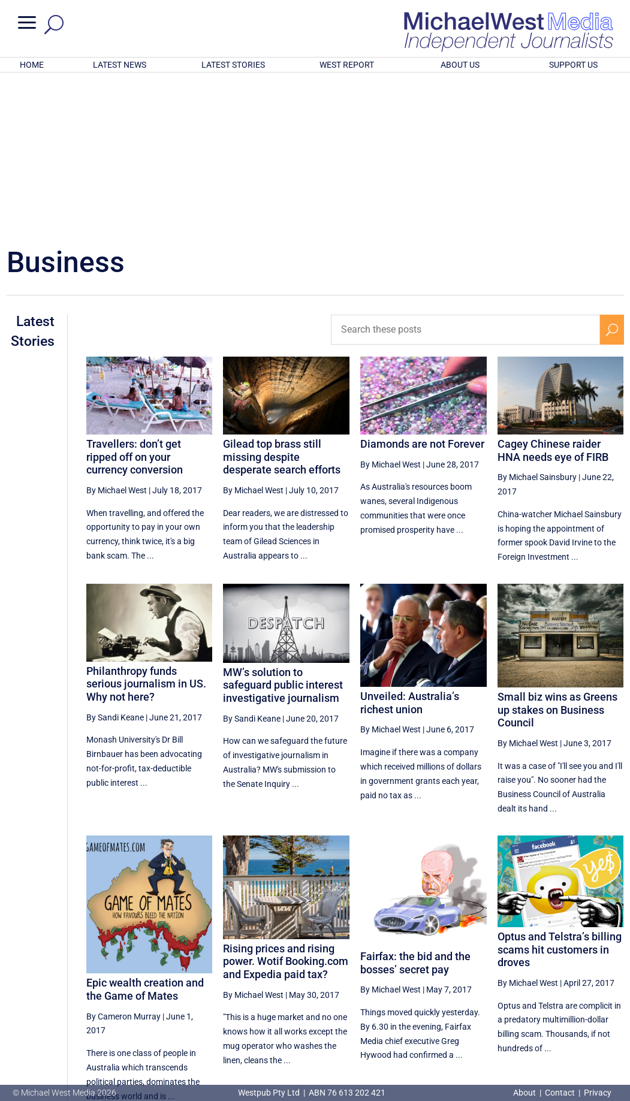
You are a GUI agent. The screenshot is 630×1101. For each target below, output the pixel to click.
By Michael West (116, 333)
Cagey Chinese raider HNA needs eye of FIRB (553, 293)
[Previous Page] (435, 989)
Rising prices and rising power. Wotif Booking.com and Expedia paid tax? (285, 804)
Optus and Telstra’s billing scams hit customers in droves (560, 792)
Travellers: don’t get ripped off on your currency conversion (134, 299)
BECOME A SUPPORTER (569, 1029)
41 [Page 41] (584, 989)
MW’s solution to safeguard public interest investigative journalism (283, 528)
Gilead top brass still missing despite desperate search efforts (281, 299)
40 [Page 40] (554, 989)
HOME (32, 65)
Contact (560, 1092)
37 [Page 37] (463, 989)
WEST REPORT (346, 65)
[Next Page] (612, 989)
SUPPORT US (573, 65)
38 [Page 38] (493, 989)
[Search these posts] (465, 173)
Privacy (597, 1092)
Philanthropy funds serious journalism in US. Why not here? (146, 527)
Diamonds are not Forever (422, 286)
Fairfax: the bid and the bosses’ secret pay (415, 806)
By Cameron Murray (123, 859)
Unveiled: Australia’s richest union (409, 546)
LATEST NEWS (119, 65)
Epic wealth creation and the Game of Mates (145, 832)
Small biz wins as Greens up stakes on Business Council (557, 552)
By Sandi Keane (115, 560)
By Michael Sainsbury (537, 320)
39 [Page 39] (523, 989)
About (525, 1092)
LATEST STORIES (233, 65)
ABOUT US (460, 65)
